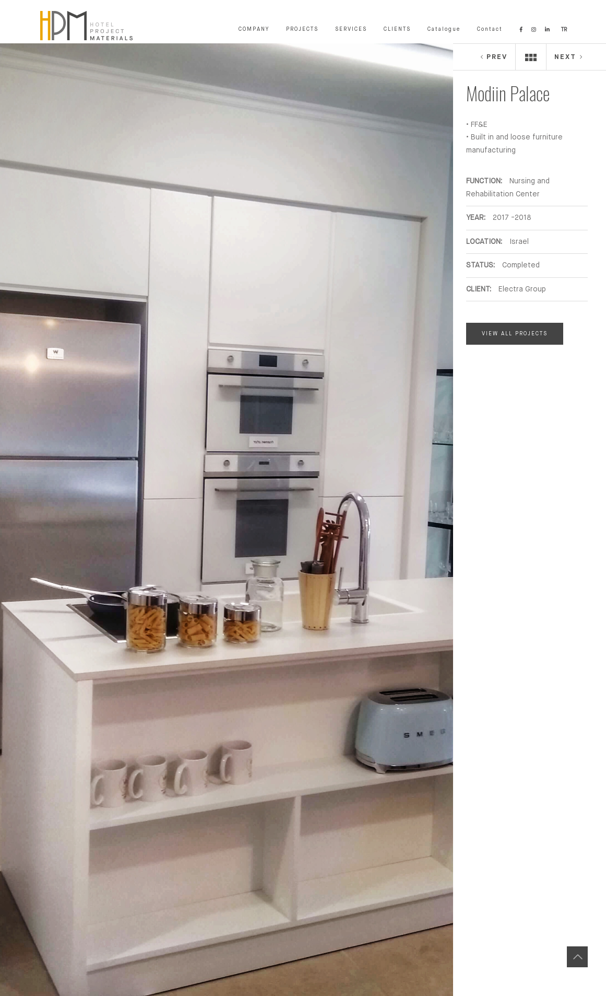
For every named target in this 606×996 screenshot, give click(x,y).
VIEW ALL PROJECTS (515, 333)
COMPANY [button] (254, 29)
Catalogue (443, 29)
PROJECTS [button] (302, 29)
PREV (493, 57)
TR (564, 29)
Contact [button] (490, 29)
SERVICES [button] (351, 29)
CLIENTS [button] (397, 29)
